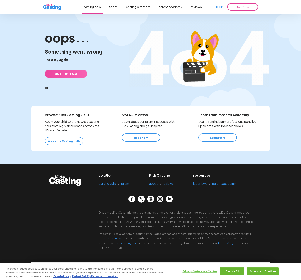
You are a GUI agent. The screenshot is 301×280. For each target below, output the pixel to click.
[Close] (295, 272)
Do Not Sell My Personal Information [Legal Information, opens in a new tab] (95, 276)
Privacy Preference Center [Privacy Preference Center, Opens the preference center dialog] (199, 271)
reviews (196, 7)
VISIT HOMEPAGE (66, 73)
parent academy (170, 7)
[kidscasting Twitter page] (141, 199)
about (153, 183)
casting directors (138, 7)
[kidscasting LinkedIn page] (169, 199)
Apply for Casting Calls (64, 141)
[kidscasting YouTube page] (150, 199)
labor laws (200, 183)
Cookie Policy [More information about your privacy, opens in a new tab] (62, 276)
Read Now (141, 137)
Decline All (232, 271)
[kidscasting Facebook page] (131, 199)
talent (113, 7)
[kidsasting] (52, 6)
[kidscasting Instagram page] (160, 199)
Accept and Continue (262, 271)
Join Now (243, 7)
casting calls (92, 7)
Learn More (218, 137)
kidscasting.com (114, 238)
